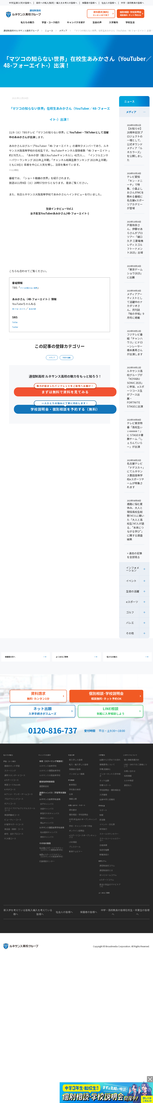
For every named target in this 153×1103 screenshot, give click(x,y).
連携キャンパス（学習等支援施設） (52, 802)
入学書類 (103, 804)
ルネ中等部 (129, 790)
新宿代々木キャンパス (49, 822)
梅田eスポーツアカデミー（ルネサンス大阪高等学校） (51, 864)
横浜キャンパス (47, 827)
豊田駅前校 (44, 795)
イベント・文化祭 (107, 839)
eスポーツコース (11, 793)
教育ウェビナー (75, 871)
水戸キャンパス (47, 812)
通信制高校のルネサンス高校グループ (21, 30)
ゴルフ (130, 612)
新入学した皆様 (75, 770)
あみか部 (41, 308)
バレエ (130, 622)
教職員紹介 (104, 869)
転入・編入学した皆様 (78, 774)
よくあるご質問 (77, 659)
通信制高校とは (106, 889)
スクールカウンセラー (109, 848)
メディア (63, 30)
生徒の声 (97, 22)
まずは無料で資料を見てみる (65, 393)
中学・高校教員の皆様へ (132, 2)
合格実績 (103, 860)
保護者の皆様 (74, 779)
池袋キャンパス (47, 817)
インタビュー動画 (76, 784)
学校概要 (72, 793)
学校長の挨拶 (74, 804)
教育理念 (73, 799)
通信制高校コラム (107, 885)
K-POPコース (9, 802)
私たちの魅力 (27, 22)
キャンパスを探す (76, 22)
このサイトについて (133, 764)
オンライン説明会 (76, 850)
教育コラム (104, 879)
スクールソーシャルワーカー (109, 854)
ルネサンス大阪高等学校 (49, 784)
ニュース (49, 30)
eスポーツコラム (106, 899)
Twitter (17, 326)
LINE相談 (73, 861)
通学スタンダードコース (14, 788)
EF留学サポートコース (13, 837)
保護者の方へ (26, 659)
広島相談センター (47, 870)
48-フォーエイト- (22, 308)
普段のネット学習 (12, 779)
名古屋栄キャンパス (48, 841)
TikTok (16, 322)
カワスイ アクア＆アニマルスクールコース (19, 822)
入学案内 (113, 22)
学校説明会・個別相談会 (109, 800)
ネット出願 (104, 790)
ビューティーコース (12, 833)
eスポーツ (132, 602)
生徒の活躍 (68, 359)
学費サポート (105, 795)
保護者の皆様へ (89, 2)
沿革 (71, 809)
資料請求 (73, 829)
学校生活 (130, 22)
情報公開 (73, 813)
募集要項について (107, 774)
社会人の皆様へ (109, 2)
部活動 (102, 834)
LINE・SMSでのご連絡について (135, 775)
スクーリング (10, 784)
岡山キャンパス (47, 831)
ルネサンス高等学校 (48, 774)
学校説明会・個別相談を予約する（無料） (65, 410)
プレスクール (74, 866)
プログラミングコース (13, 812)
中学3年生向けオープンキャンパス (83, 839)
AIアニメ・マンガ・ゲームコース (18, 807)
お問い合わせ (129, 781)
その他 (130, 633)
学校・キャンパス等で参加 (80, 845)
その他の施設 (45, 852)
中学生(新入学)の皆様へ (20, 2)
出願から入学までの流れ (109, 770)
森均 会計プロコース (13, 847)
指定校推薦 (104, 864)
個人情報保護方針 (131, 770)
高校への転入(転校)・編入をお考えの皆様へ (56, 2)
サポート (103, 825)
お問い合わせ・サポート (80, 823)
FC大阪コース (10, 851)
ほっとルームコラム (108, 894)
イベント (131, 581)
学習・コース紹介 (51, 22)
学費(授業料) (104, 779)
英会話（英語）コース (13, 842)
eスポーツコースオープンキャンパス (82, 855)
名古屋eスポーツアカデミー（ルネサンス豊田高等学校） (51, 857)
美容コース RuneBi (12, 798)
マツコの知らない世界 (33, 287)
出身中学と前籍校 (107, 809)
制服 (101, 829)
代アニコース (10, 817)
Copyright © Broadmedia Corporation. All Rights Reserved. (121, 970)
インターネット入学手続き (109, 785)
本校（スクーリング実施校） (51, 770)
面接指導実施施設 (47, 790)
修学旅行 (103, 844)
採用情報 (128, 786)
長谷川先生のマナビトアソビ (109, 905)
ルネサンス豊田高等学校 (49, 779)
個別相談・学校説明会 (78, 834)
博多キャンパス (47, 845)
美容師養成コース (11, 828)
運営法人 (128, 795)
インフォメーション (132, 569)
